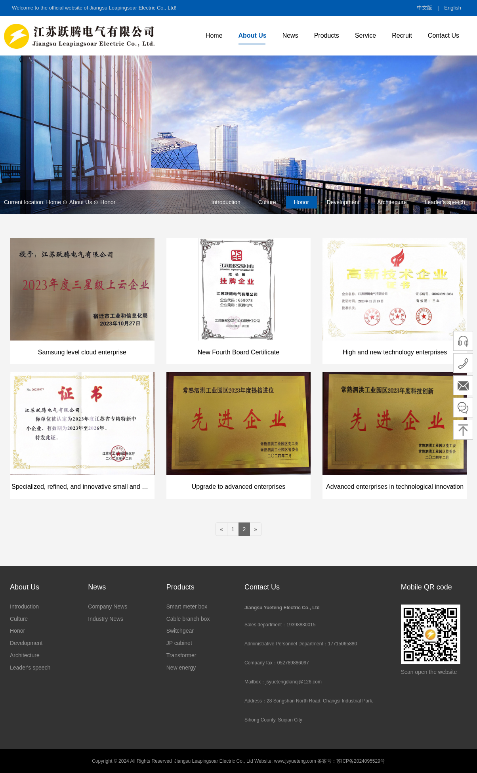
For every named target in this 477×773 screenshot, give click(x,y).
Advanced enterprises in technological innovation (395, 486)
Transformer (181, 655)
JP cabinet (179, 643)
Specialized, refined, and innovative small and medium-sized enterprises (83, 486)
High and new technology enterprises (395, 352)
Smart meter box (186, 606)
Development (343, 202)
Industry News (105, 619)
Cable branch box (188, 619)
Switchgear (180, 631)
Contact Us (443, 35)
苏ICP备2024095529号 (360, 761)
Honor (107, 202)
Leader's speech (445, 202)
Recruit (402, 35)
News (290, 35)
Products (326, 35)
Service (365, 35)
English (452, 8)
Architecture (392, 202)
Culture (267, 202)
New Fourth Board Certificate (238, 352)
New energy (181, 667)
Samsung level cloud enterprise (82, 352)
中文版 (424, 8)
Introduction (226, 202)
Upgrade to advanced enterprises (239, 486)
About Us (252, 35)
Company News (107, 606)
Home (214, 35)
